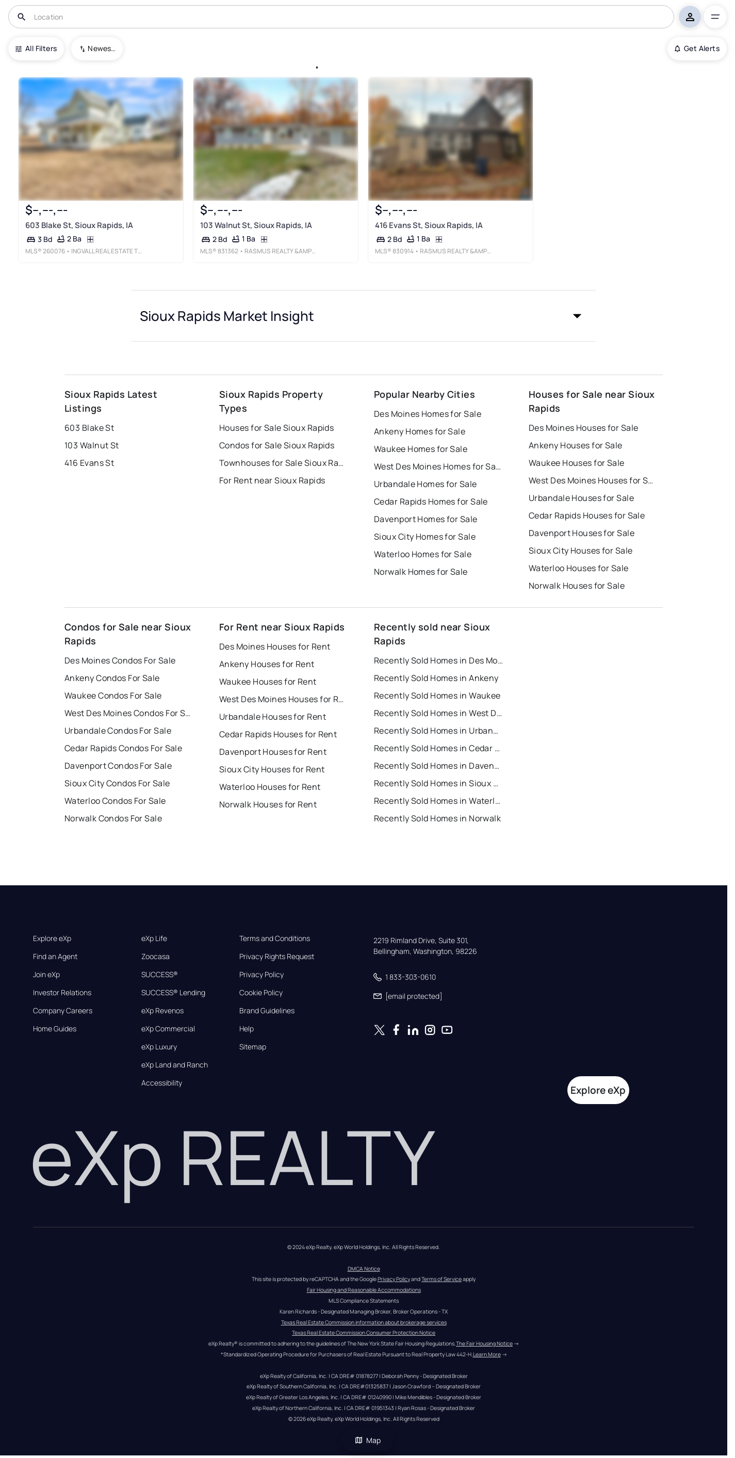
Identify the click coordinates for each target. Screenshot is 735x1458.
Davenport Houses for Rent (272, 751)
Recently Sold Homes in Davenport (438, 765)
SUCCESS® (159, 974)
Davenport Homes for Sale (426, 519)
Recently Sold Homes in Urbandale (438, 730)
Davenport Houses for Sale (581, 533)
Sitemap (252, 1046)
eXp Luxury (159, 1046)
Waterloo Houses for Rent (270, 786)
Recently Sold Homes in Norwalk (437, 818)
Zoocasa (155, 956)
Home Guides (54, 1028)
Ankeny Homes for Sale (419, 431)
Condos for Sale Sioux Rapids (276, 445)
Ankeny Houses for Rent (267, 664)
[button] (364, 315)
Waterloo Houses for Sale (579, 568)
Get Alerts (697, 48)
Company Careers (62, 1010)
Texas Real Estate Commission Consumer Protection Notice (363, 1332)
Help (246, 1028)
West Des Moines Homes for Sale (438, 466)
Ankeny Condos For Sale (112, 678)
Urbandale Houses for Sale (581, 498)
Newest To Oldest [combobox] (102, 48)
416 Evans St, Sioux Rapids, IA (429, 225)
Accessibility (161, 1083)
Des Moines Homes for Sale (427, 413)
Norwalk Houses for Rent (268, 804)
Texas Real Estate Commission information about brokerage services (364, 1322)
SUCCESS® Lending (173, 992)
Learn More (487, 1354)
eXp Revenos (162, 1010)
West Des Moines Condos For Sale (128, 713)
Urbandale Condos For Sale (117, 730)
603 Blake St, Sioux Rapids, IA (79, 225)
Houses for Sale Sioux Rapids (276, 427)
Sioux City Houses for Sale (580, 550)
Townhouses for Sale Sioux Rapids (283, 462)
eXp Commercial (168, 1028)
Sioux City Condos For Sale (117, 783)
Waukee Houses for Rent (268, 681)
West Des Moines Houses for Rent (283, 699)
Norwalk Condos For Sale (113, 818)
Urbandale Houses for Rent (272, 716)
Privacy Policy (261, 974)
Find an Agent (55, 956)
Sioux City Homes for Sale (425, 536)
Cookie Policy (261, 992)
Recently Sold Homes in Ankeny (436, 678)
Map (367, 1440)
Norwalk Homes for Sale (421, 571)
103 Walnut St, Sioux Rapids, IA (256, 225)
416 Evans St (89, 462)
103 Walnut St (91, 445)
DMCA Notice (364, 1268)
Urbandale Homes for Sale (425, 484)
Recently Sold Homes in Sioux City (438, 783)
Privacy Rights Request (276, 956)
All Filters (36, 48)
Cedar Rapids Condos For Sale (123, 748)
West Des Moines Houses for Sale (593, 480)
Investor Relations (62, 992)
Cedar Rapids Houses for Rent (278, 734)
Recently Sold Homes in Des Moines (438, 660)
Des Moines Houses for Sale (583, 427)
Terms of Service (441, 1279)
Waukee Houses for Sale (577, 462)
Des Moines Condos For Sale (119, 660)
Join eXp (46, 974)
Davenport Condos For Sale (118, 765)
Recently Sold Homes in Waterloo (438, 800)
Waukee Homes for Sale (420, 449)
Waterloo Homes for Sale (422, 554)
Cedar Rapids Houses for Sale (587, 515)
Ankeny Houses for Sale (576, 445)
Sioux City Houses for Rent (271, 769)
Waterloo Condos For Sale (115, 800)
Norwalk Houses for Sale (577, 585)
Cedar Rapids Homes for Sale (431, 501)
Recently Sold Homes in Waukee (437, 695)
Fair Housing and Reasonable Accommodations (364, 1289)
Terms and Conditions (274, 938)
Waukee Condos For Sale (113, 695)
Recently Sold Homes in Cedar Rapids (438, 748)
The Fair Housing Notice (484, 1343)
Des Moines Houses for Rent (274, 646)
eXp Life (154, 938)
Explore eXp (52, 938)
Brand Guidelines (267, 1010)
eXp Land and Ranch (174, 1064)
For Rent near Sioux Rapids (272, 480)
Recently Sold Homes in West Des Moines (438, 713)
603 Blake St (89, 427)
